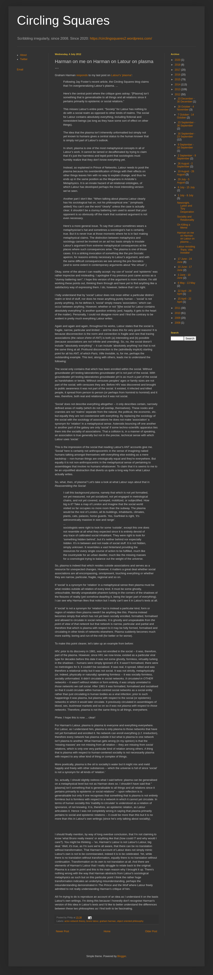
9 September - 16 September (185, 146)
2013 (178, 89)
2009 (178, 317)
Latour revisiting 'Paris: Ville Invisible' (186, 249)
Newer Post (62, 931)
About (23, 55)
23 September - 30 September (186, 124)
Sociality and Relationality (185, 218)
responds (82, 75)
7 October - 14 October (185, 116)
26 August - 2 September (185, 165)
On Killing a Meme (183, 226)
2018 (178, 64)
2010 (178, 313)
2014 (178, 84)
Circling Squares (63, 20)
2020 (178, 59)
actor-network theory (75, 921)
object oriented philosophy (130, 921)
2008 (178, 322)
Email (20, 69)
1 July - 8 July (185, 195)
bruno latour (92, 921)
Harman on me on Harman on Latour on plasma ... (185, 237)
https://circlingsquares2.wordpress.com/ (121, 38)
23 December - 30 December (185, 100)
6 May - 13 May (186, 282)
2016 (178, 74)
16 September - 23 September (186, 135)
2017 (178, 69)
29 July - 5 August (183, 181)
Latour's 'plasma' (121, 75)
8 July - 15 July (186, 187)
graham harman (108, 921)
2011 (178, 308)
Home (107, 931)
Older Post (151, 931)
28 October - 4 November (185, 108)
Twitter (23, 59)
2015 (178, 79)
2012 (178, 94)
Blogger (121, 956)
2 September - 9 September (186, 157)
